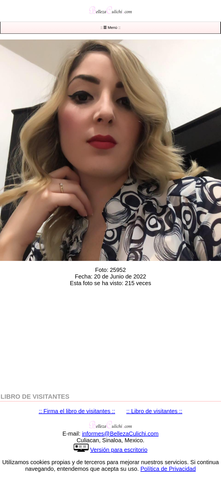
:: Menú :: (110, 27)
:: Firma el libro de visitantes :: (77, 411)
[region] (110, 338)
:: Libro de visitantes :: (154, 411)
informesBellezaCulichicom (120, 433)
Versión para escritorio (118, 450)
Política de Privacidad (168, 469)
